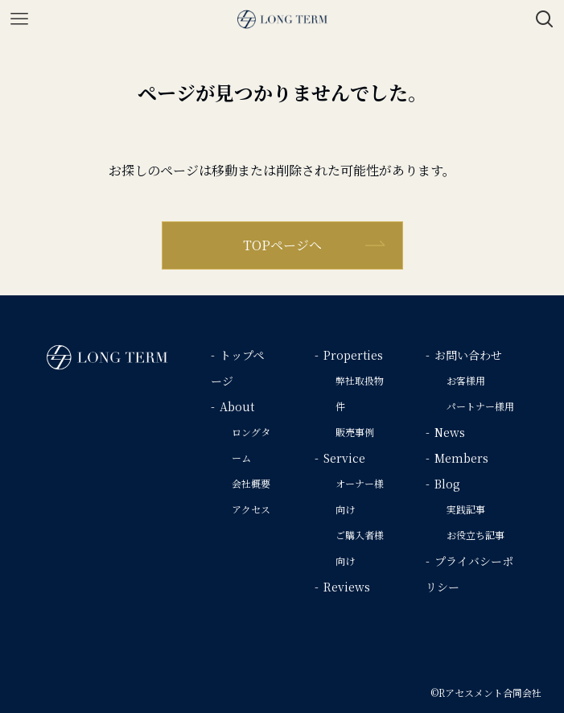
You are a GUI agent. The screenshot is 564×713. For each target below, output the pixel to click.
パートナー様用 (480, 406)
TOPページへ (282, 245)
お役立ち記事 (475, 535)
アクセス (251, 509)
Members (461, 458)
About (237, 406)
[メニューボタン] (19, 19)
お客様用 (466, 380)
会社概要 (251, 483)
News (449, 432)
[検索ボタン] (544, 19)
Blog (447, 484)
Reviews (346, 587)
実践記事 (466, 509)
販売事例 (355, 432)
